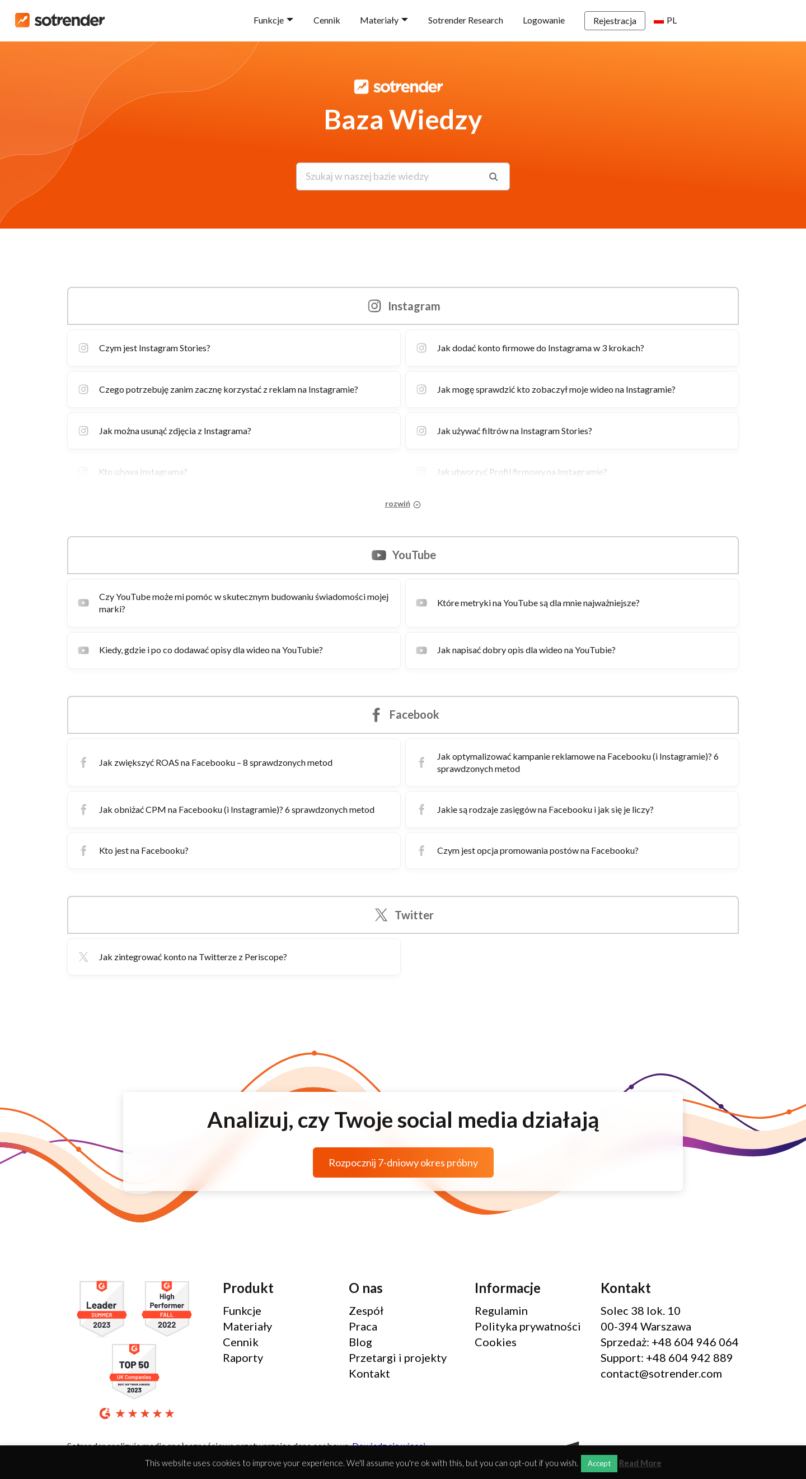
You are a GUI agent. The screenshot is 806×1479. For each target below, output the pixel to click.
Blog (360, 1341)
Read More (640, 1463)
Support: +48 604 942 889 (667, 1357)
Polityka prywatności (528, 1326)
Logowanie (596, 20)
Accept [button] (599, 1463)
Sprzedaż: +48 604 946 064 (670, 1341)
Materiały (431, 20)
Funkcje (321, 20)
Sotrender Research (517, 20)
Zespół (366, 1310)
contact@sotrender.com (661, 1373)
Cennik (378, 20)
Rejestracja (666, 20)
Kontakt (369, 1373)
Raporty (243, 1357)
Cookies (496, 1341)
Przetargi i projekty (398, 1357)
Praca (363, 1326)
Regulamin (501, 1310)
